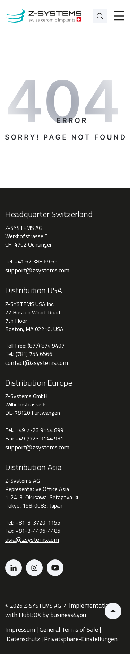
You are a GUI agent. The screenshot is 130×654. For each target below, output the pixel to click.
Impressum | (21, 629)
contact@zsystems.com (36, 362)
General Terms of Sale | (70, 629)
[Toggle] (119, 15)
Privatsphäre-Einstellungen (81, 639)
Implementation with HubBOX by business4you (58, 610)
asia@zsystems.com (32, 539)
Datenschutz (23, 639)
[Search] (100, 16)
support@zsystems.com (37, 270)
